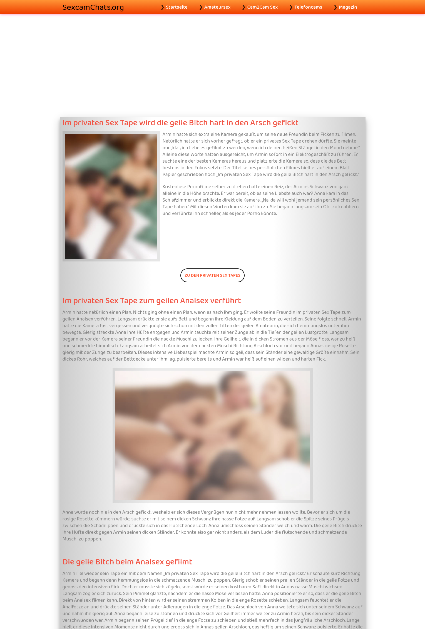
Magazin (348, 7)
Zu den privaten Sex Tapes (212, 275)
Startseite (177, 7)
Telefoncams (308, 7)
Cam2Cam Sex (262, 7)
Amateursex (217, 7)
